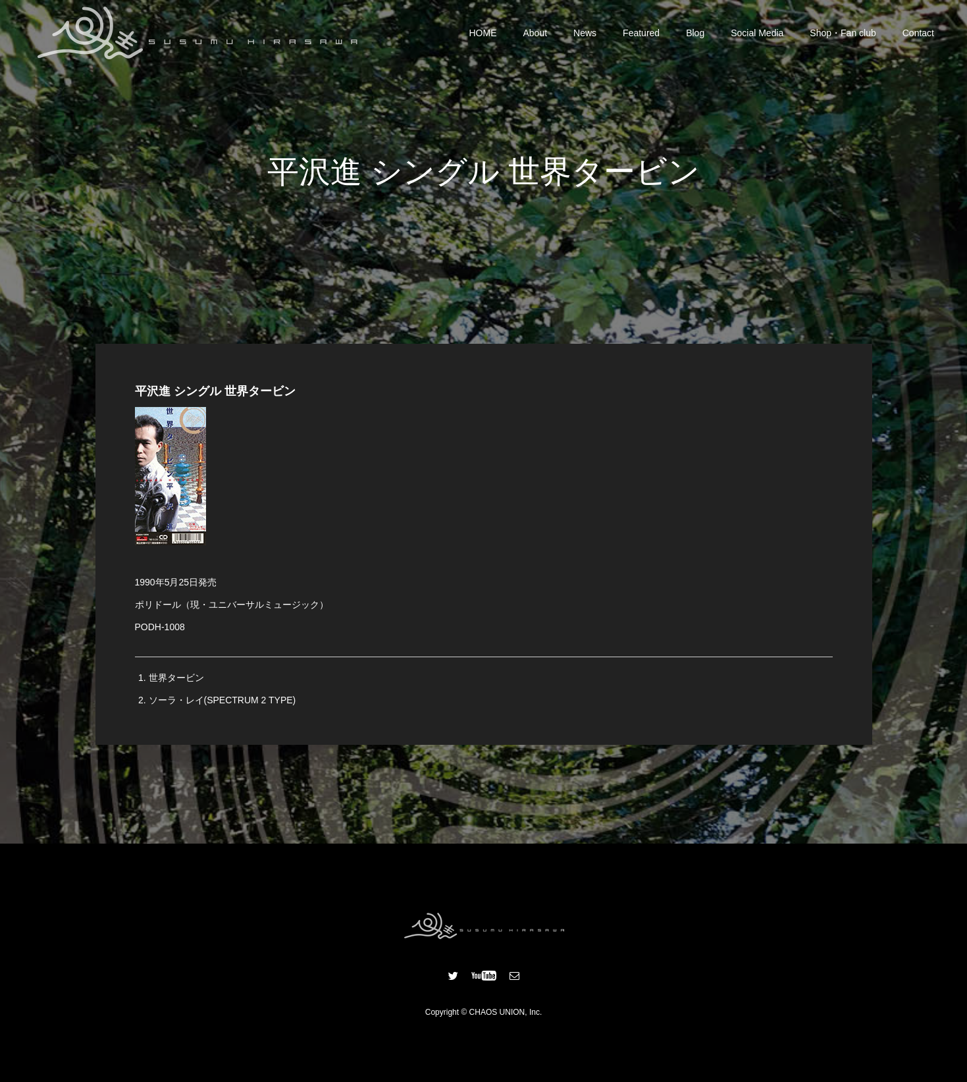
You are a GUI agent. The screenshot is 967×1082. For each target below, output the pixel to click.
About (535, 33)
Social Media (757, 33)
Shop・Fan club (843, 33)
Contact (918, 33)
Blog (695, 33)
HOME (483, 33)
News (584, 33)
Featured (641, 33)
